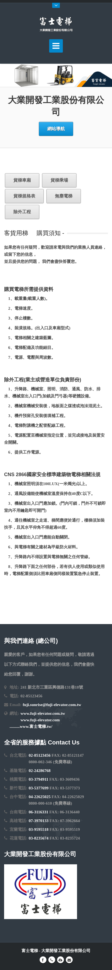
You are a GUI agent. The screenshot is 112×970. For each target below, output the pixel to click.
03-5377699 (39, 788)
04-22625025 (40, 797)
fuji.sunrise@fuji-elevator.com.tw (52, 705)
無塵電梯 (63, 196)
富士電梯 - (32, 950)
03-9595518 (39, 829)
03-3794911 (38, 779)
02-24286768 (40, 770)
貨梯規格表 (24, 196)
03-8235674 (39, 838)
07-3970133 (39, 821)
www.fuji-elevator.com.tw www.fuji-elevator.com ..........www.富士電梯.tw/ (37, 720)
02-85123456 (40, 755)
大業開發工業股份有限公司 (65, 950)
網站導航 (56, 128)
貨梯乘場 (59, 180)
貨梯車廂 (22, 180)
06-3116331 (38, 812)
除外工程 (22, 211)
